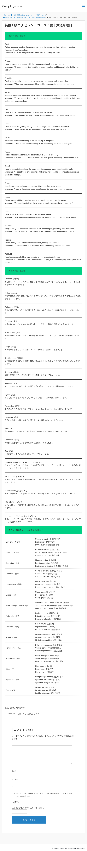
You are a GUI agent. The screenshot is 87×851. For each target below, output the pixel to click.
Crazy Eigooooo (12, 6)
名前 (14, 769)
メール (15, 777)
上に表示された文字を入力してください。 (29, 806)
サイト (14, 784)
